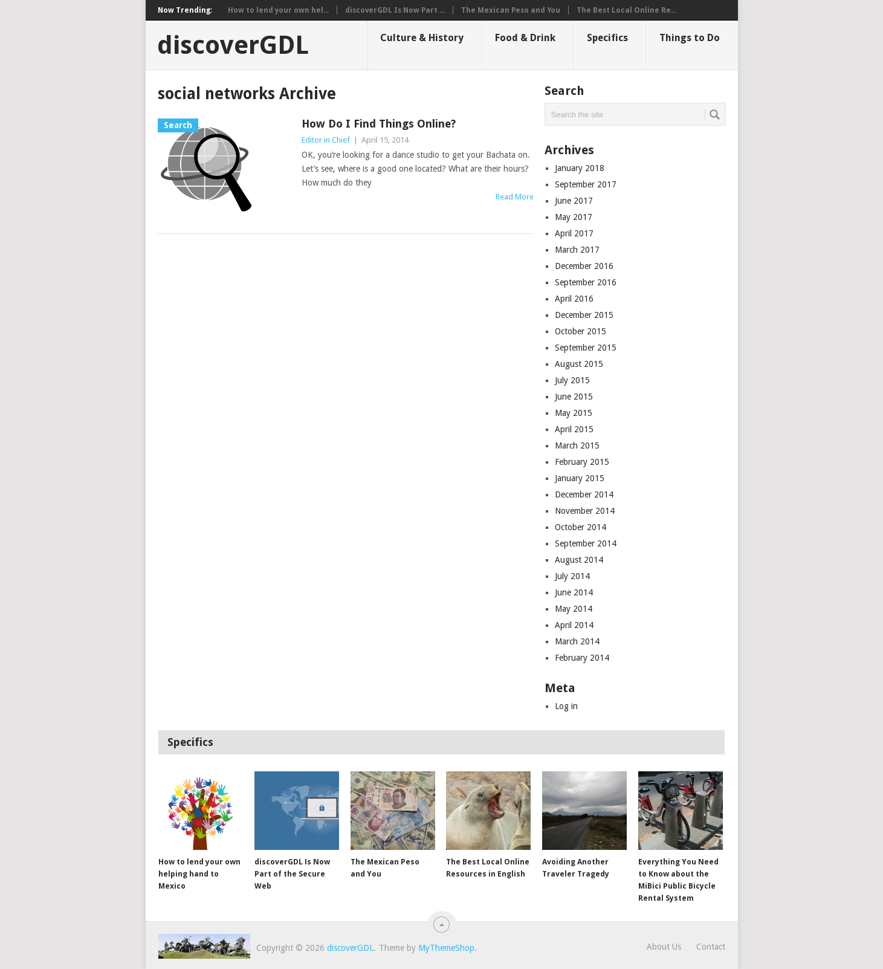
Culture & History (422, 38)
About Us (664, 946)
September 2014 (585, 543)
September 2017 (585, 184)
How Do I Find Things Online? (379, 123)
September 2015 (585, 347)
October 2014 (580, 527)
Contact (710, 946)
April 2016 (574, 298)
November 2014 (585, 511)
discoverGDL (233, 45)
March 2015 (577, 445)
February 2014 (582, 658)
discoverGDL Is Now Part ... (395, 10)
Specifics (607, 38)
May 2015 (573, 413)
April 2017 (574, 233)
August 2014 (579, 560)
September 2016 (585, 282)
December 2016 (584, 266)
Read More (515, 196)
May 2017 (573, 217)
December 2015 (584, 315)
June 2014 (574, 592)
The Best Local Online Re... (626, 10)
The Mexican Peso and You (510, 10)
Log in (566, 706)
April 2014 (574, 625)
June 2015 (574, 396)
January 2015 (579, 478)
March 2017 (577, 249)
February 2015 (582, 462)
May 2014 (573, 609)
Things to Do (689, 38)
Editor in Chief (326, 139)
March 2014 (577, 641)
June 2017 (574, 201)
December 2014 (584, 494)
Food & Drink (525, 38)
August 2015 (579, 364)
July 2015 (572, 380)
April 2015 (574, 429)
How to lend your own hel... (278, 10)
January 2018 (579, 168)
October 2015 (580, 331)
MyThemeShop (446, 948)
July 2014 (572, 576)
